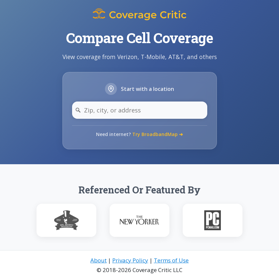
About (98, 260)
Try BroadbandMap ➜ (157, 134)
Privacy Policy (130, 260)
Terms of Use (171, 260)
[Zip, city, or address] (139, 110)
